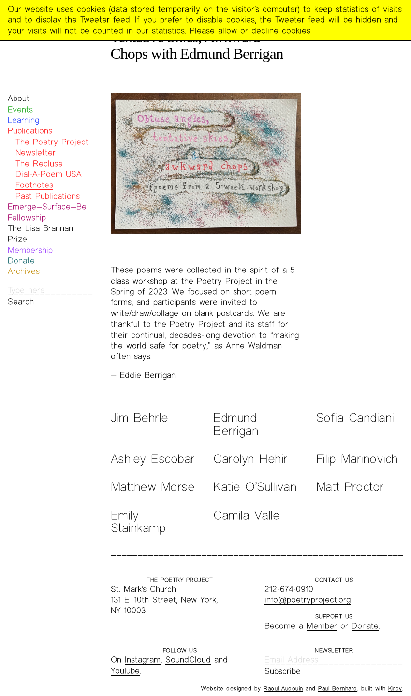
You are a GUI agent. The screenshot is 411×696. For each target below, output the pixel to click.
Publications (30, 131)
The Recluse (39, 163)
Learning (23, 120)
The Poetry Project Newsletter (51, 147)
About (18, 98)
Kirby (395, 688)
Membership (30, 250)
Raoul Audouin (283, 688)
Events (20, 109)
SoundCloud (188, 659)
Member (322, 626)
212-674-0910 (288, 589)
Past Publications (47, 196)
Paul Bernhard (337, 688)
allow (227, 31)
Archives (24, 271)
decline (265, 31)
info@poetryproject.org (307, 600)
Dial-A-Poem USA (48, 174)
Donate (21, 261)
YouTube (125, 671)
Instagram (143, 659)
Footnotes (34, 185)
